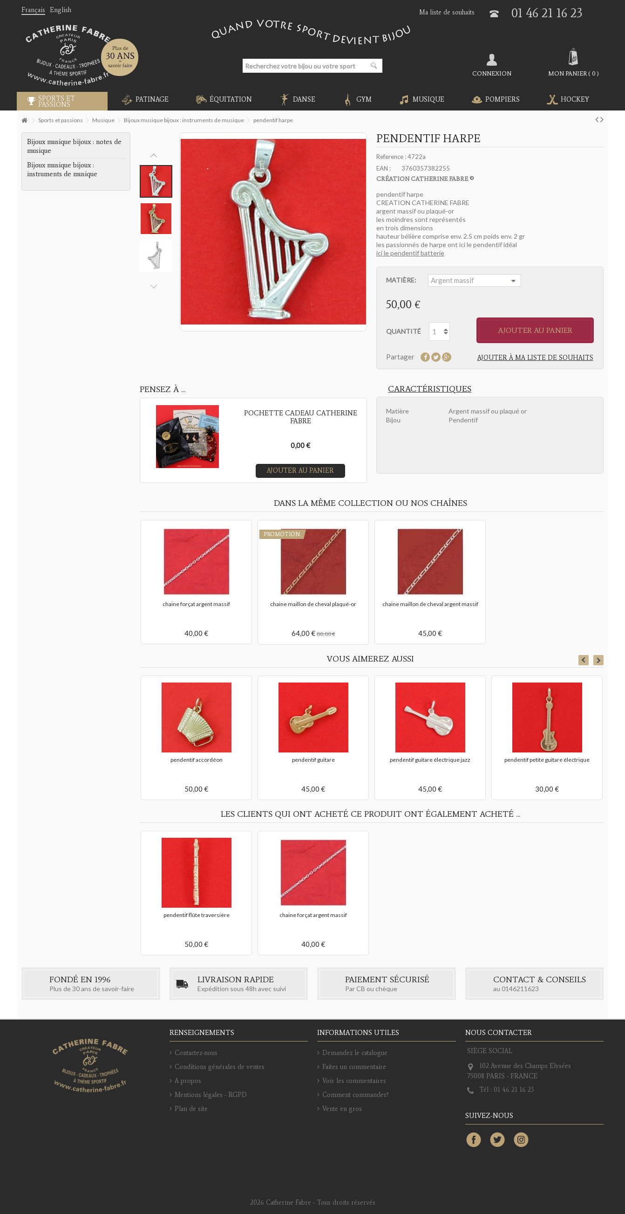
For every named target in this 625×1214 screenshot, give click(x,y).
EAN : (383, 168)
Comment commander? (355, 1095)
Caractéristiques (429, 389)
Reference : (391, 156)
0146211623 (520, 989)
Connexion (491, 73)
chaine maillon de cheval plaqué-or (313, 603)
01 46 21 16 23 (547, 13)
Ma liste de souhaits (447, 12)
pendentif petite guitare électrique (547, 759)
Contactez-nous (196, 1053)
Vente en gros (342, 1109)
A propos (188, 1081)
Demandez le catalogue (354, 1053)
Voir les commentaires (354, 1081)
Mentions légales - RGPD (211, 1095)
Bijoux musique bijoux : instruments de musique (62, 169)
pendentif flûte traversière (196, 914)
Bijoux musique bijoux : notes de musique (74, 146)
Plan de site (191, 1109)
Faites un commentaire (354, 1067)
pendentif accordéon (196, 759)
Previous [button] (153, 155)
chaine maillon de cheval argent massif (430, 603)
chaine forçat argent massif (196, 603)
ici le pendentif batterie (410, 253)
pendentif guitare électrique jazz (430, 759)
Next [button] (153, 286)
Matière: (402, 280)
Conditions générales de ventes (220, 1067)
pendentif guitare (313, 759)
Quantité (403, 331)
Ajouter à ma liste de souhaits (535, 358)
